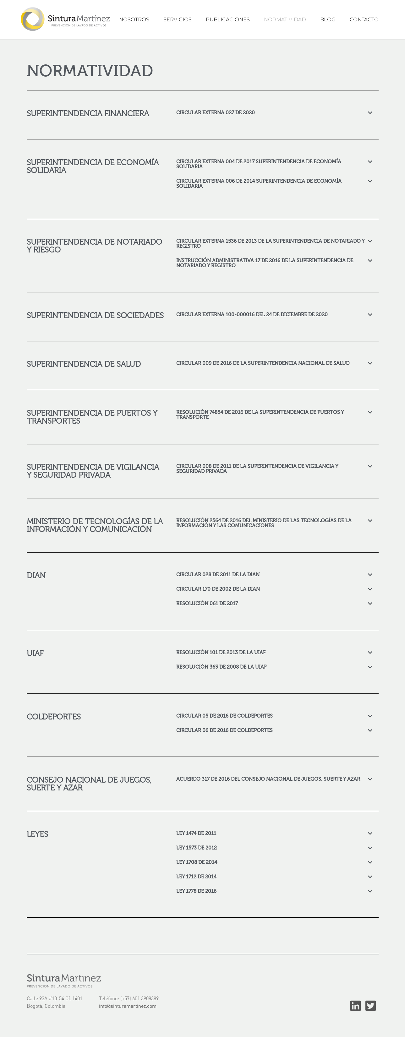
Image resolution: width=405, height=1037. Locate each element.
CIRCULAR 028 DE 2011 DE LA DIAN (218, 574)
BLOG (328, 20)
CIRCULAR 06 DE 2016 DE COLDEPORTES (224, 730)
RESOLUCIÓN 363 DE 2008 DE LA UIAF (221, 667)
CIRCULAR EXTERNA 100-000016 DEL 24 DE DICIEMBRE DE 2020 (252, 314)
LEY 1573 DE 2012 (196, 847)
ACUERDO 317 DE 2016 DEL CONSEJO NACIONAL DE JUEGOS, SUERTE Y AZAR (268, 779)
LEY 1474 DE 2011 (196, 833)
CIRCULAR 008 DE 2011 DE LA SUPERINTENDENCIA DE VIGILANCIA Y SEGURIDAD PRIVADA (257, 468)
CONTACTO (364, 20)
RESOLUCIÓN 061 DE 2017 (207, 603)
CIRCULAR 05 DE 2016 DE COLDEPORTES (224, 716)
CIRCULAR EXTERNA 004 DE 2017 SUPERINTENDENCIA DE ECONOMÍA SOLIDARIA (258, 163)
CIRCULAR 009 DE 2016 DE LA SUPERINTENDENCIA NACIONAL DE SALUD (262, 363)
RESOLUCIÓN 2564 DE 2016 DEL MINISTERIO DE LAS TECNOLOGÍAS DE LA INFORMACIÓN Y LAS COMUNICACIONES (264, 522)
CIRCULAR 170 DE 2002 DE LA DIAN (218, 589)
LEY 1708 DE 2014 (196, 862)
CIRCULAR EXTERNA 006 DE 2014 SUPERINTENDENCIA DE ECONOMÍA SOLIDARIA (259, 183)
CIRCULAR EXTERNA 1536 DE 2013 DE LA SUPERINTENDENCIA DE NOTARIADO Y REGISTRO (270, 243)
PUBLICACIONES (228, 20)
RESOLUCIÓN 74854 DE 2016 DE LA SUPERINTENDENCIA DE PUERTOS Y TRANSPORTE (260, 414)
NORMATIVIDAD (285, 20)
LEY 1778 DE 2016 (196, 891)
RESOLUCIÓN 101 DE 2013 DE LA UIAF (220, 652)
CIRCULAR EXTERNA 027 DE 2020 (215, 112)
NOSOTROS (134, 20)
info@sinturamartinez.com (127, 1005)
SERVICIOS (177, 20)
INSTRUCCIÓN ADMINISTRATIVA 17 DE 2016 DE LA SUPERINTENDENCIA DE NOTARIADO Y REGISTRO (264, 262)
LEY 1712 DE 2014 (196, 876)
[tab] (274, 112)
